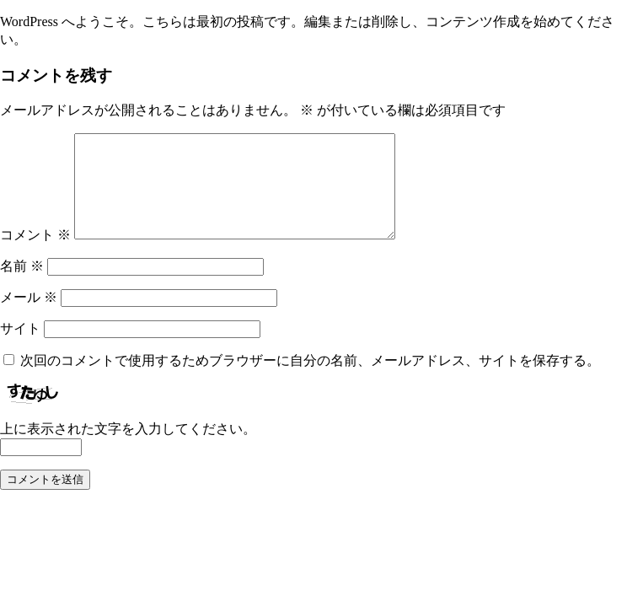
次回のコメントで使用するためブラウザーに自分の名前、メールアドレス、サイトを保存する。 (310, 380)
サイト (20, 348)
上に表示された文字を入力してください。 (128, 449)
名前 (22, 286)
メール (28, 317)
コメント (35, 255)
